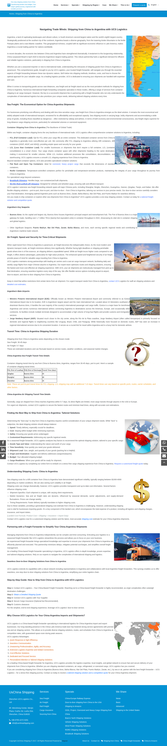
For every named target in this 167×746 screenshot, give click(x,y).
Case (104, 5)
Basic (118, 702)
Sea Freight (44, 698)
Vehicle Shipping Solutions (76, 722)
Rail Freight (44, 706)
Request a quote (139, 5)
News (118, 698)
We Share (113, 5)
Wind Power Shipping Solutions (78, 726)
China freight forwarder (130, 741)
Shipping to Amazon (73, 706)
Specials (75, 5)
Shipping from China (110, 741)
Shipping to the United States (128, 710)
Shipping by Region (91, 5)
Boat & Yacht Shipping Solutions (78, 718)
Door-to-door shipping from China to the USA (83, 702)
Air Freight (44, 702)
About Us (85, 741)
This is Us (125, 5)
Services (64, 5)
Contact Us (95, 741)
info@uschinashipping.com (23, 723)
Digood (64, 741)
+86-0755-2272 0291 (19, 720)
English (154, 5)
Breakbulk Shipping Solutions (77, 734)
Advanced (120, 706)
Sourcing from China (48, 714)
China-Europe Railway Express (77, 698)
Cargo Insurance (46, 710)
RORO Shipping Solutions (75, 730)
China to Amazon (149, 741)
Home (55, 5)
